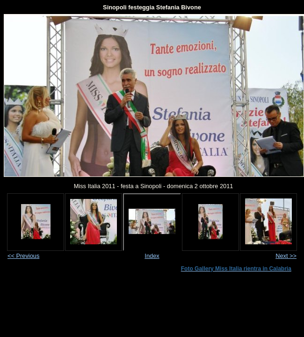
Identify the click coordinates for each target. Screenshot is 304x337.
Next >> (286, 255)
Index (152, 255)
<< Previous (23, 255)
